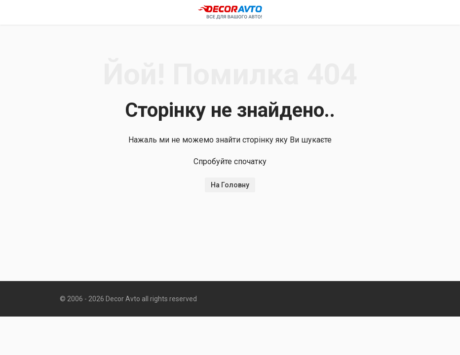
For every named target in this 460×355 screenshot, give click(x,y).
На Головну (230, 185)
